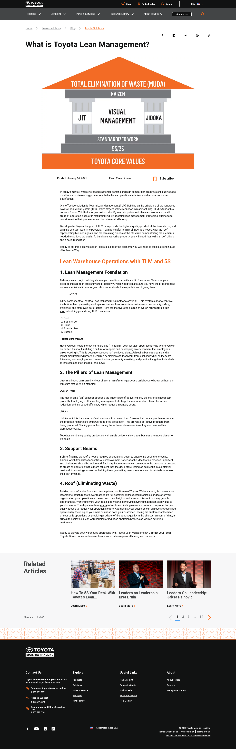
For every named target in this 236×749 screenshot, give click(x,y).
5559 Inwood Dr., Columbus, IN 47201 (43, 682)
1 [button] (177, 616)
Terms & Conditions (168, 732)
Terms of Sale (203, 732)
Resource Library (119, 13)
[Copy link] (208, 35)
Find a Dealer (148, 4)
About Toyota (151, 13)
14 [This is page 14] (201, 616)
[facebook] (162, 35)
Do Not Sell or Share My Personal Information (188, 735)
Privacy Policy (187, 732)
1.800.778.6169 (38, 712)
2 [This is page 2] (183, 616)
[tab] (38, 14)
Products (31, 13)
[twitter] (185, 35)
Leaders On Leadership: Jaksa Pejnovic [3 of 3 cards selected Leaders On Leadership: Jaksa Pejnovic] (187, 595)
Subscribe (166, 178)
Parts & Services (85, 13)
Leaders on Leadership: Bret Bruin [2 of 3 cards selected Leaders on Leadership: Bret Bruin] (139, 595)
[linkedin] (173, 35)
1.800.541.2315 (38, 702)
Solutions (56, 13)
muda (103, 505)
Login (169, 4)
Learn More (78, 605)
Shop (128, 4)
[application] (93, 584)
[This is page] (209, 618)
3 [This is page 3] (189, 616)
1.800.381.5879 (38, 692)
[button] (170, 618)
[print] (197, 35)
